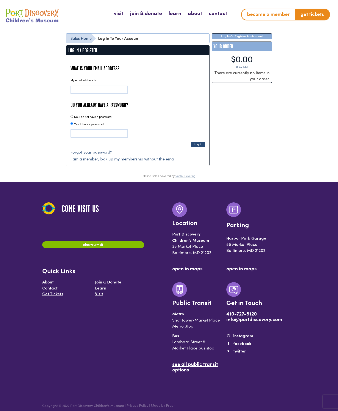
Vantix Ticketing (185, 176)
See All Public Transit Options (195, 366)
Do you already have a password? (99, 105)
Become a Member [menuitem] (268, 13)
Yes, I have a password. (87, 124)
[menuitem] (118, 12)
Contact (50, 290)
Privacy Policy (137, 405)
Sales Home (81, 38)
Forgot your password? (91, 152)
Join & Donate (108, 284)
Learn (100, 290)
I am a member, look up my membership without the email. (123, 159)
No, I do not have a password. (91, 117)
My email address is (83, 80)
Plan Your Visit (93, 245)
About (48, 284)
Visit (99, 296)
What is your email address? (94, 68)
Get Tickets (52, 296)
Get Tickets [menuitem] (312, 13)
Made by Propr (163, 405)
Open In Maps (187, 268)
